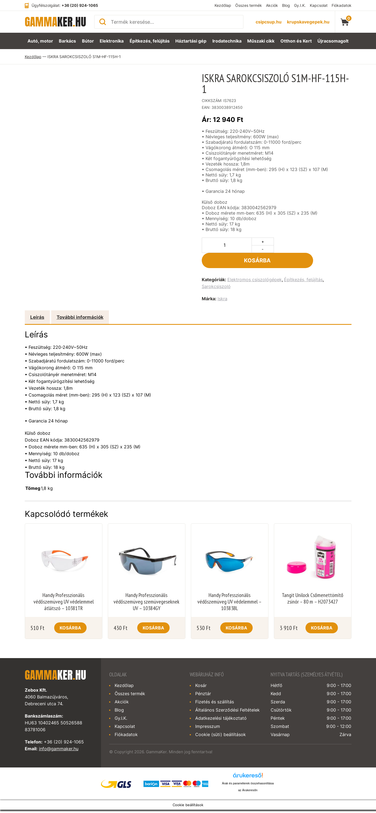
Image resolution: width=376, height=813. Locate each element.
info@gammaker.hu (58, 733)
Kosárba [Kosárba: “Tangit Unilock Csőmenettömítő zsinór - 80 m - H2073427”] (321, 612)
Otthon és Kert (297, 41)
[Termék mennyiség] (227, 245)
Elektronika (112, 41)
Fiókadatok (341, 5)
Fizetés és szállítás (214, 686)
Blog (286, 5)
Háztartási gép (191, 41)
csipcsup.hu (269, 22)
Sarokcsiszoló (216, 271)
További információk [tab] (80, 302)
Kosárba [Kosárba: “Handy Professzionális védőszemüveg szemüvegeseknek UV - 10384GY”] (153, 612)
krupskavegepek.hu (308, 22)
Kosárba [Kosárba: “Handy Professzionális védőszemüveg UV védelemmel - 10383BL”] (236, 612)
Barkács (67, 41)
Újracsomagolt (334, 41)
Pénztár (203, 678)
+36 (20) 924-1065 (80, 5)
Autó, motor (39, 41)
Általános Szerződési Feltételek (227, 694)
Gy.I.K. (300, 5)
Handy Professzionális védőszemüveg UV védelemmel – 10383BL (229, 586)
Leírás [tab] (37, 302)
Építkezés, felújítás (150, 41)
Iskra (222, 283)
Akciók (272, 5)
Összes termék (248, 5)
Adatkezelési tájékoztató (221, 703)
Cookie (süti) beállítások (220, 719)
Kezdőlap (223, 5)
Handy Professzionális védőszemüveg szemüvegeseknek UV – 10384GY (146, 586)
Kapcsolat (319, 5)
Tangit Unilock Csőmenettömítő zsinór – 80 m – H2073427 (312, 583)
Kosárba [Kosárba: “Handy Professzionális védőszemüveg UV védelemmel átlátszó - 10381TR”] (70, 612)
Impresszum (207, 711)
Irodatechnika (228, 41)
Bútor (87, 41)
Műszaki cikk (262, 41)
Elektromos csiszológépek (254, 264)
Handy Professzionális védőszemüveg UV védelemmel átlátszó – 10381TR (63, 586)
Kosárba (314, 245)
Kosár (201, 670)
